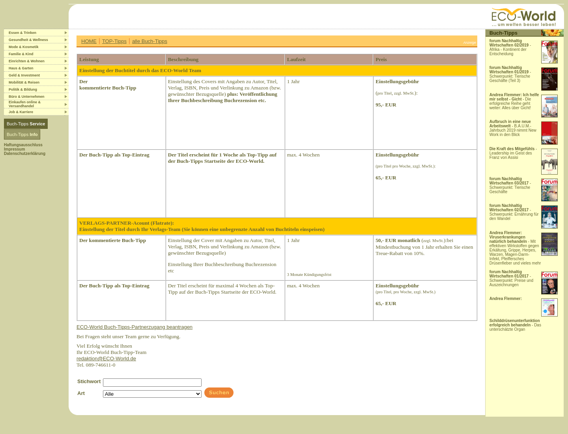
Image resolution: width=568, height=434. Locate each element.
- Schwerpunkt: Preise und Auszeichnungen (511, 278)
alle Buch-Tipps (149, 41)
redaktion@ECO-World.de (106, 358)
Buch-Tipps (26, 123)
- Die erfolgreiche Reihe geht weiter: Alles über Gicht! (514, 101)
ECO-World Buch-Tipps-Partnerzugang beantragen (134, 327)
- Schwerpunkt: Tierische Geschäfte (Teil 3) (510, 74)
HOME (89, 41)
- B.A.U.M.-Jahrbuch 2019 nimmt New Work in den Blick (513, 128)
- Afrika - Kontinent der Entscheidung (510, 47)
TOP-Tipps (114, 41)
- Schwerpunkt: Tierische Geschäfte (510, 185)
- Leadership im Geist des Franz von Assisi (513, 153)
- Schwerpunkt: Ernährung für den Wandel (514, 212)
